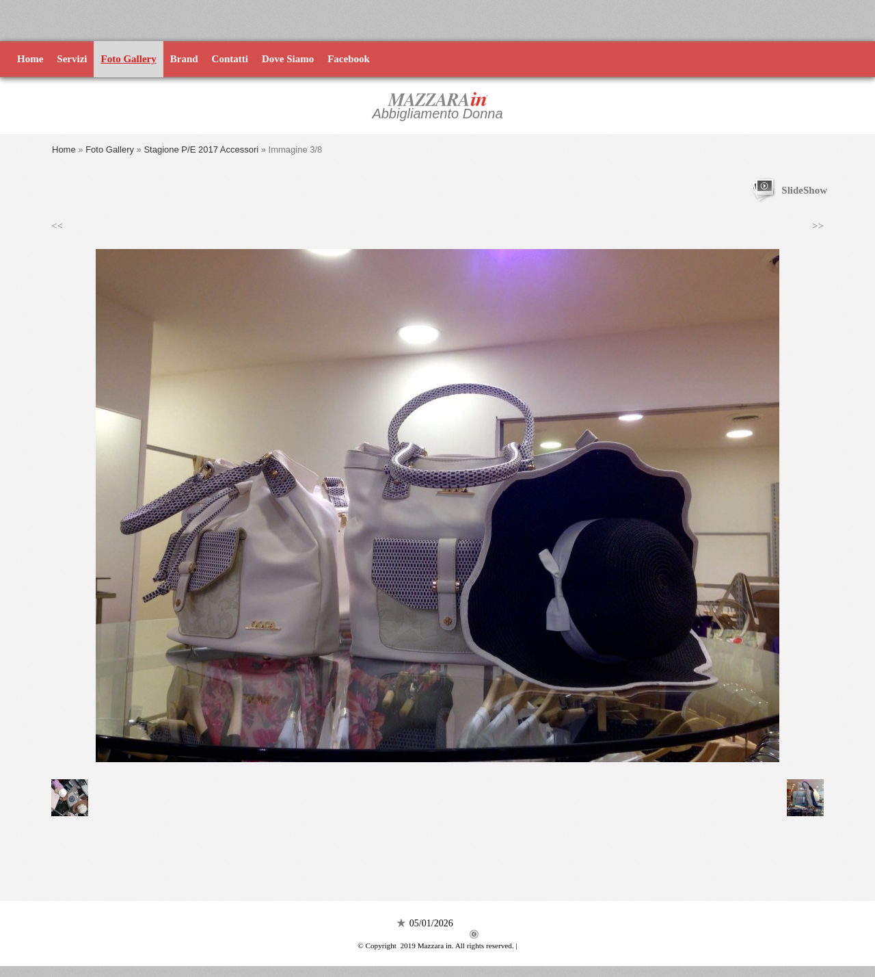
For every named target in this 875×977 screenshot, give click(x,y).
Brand (184, 58)
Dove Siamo (288, 58)
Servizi (72, 58)
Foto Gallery (128, 58)
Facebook (348, 58)
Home (30, 58)
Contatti (230, 58)
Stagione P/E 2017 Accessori (201, 149)
